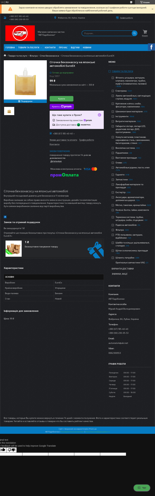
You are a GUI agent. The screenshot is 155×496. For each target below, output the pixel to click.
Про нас (63, 47)
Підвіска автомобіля (126, 225)
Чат (142, 487)
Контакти (50, 47)
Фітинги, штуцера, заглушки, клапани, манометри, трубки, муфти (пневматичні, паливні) (131, 80)
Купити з (61, 106)
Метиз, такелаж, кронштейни (131, 205)
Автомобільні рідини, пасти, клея (132, 167)
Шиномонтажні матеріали (129, 111)
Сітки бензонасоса (49, 55)
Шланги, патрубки (125, 257)
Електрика (121, 90)
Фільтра (34, 55)
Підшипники (122, 152)
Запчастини (122, 179)
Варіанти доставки (123, 268)
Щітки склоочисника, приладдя (132, 250)
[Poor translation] (11, 450)
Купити (61, 98)
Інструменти (122, 116)
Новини (87, 47)
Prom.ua (92, 429)
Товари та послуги (28, 47)
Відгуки (75, 47)
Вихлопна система (125, 147)
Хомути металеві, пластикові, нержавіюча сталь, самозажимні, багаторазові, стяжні (133, 140)
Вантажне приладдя (126, 157)
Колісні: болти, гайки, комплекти (132, 210)
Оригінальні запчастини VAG (130, 262)
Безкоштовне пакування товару (41, 246)
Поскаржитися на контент (72, 431)
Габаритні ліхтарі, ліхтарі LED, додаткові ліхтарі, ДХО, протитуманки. (131, 129)
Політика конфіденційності (98, 431)
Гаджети (120, 174)
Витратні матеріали (126, 121)
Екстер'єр (121, 192)
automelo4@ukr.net (118, 343)
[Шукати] (134, 33)
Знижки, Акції (119, 273)
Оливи (119, 162)
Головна (10, 47)
